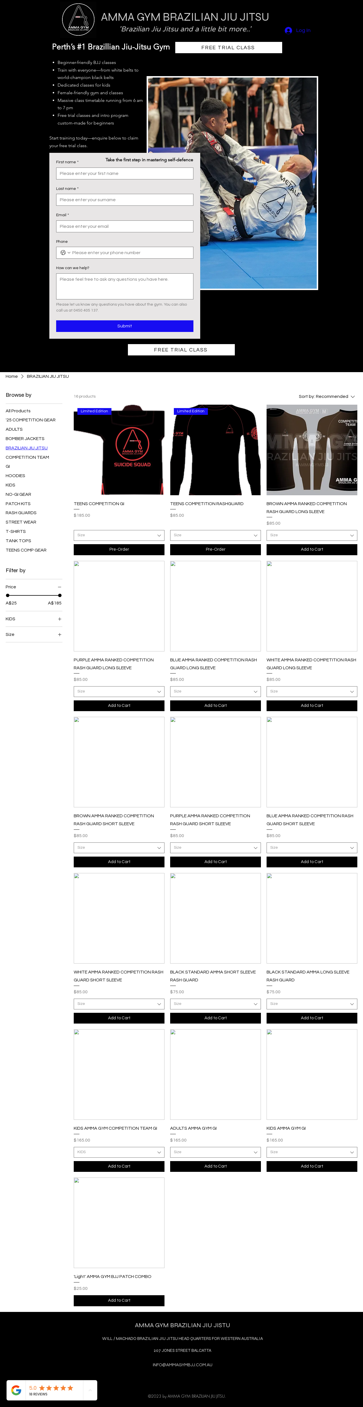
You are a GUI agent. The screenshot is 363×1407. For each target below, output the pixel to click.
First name (67, 162)
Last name (67, 189)
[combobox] (119, 535)
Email (62, 215)
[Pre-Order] (119, 549)
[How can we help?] (124, 286)
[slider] (7, 595)
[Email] (123, 226)
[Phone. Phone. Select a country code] (65, 252)
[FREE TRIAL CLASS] (228, 47)
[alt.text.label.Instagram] (181, 1377)
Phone (62, 242)
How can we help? (72, 268)
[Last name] (123, 199)
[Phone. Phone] (130, 252)
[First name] (123, 173)
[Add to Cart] (312, 549)
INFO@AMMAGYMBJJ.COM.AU (182, 1365)
